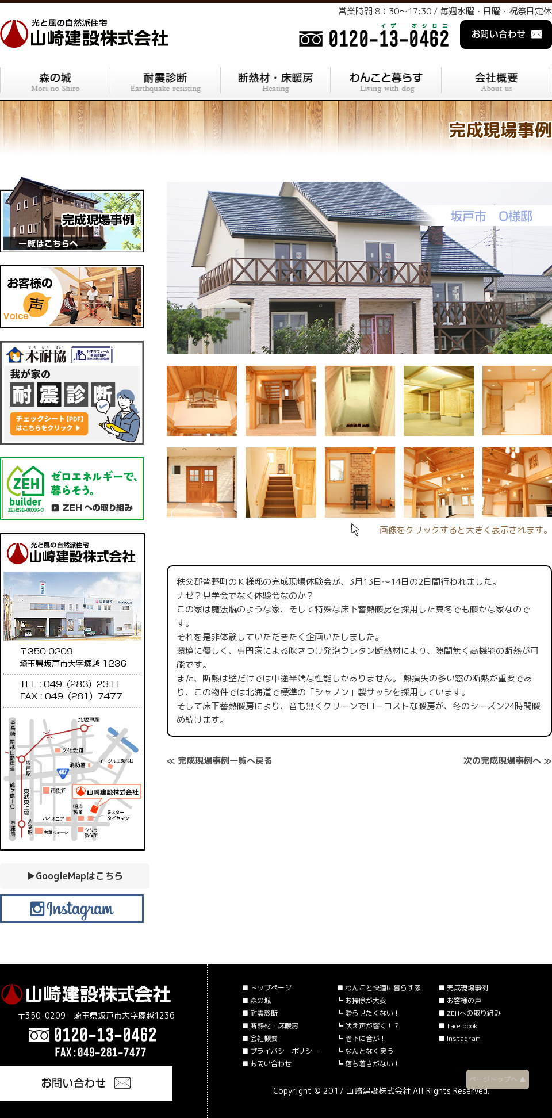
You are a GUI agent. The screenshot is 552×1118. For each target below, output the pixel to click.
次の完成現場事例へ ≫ (507, 761)
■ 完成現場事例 (463, 988)
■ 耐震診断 (259, 1013)
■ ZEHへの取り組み (469, 1013)
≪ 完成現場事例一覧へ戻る (220, 761)
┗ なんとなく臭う (364, 1051)
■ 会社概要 (259, 1038)
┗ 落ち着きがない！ (368, 1064)
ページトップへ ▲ (497, 1079)
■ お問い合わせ (266, 1064)
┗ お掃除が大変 (361, 1000)
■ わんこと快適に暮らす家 (378, 988)
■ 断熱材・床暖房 (269, 1026)
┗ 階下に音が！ (361, 1038)
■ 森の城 (256, 1000)
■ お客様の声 (459, 1000)
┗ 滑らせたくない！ (368, 1013)
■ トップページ (266, 988)
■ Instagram (459, 1038)
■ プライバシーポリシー (280, 1051)
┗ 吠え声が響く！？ (368, 1026)
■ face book (457, 1026)
